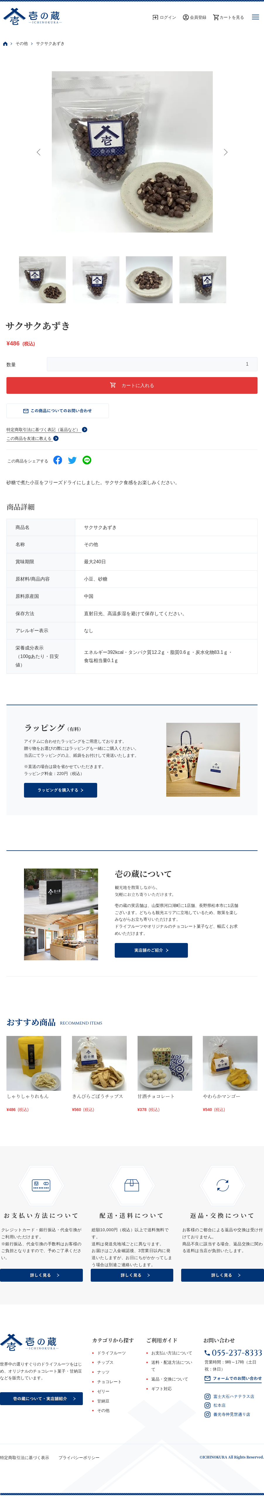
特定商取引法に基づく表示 (24, 1457)
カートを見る (232, 17)
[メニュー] (255, 17)
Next (225, 152)
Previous (39, 152)
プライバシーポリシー (79, 1457)
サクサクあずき (50, 43)
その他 (22, 43)
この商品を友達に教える (29, 438)
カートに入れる (132, 385)
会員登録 (198, 17)
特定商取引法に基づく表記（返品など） (43, 429)
